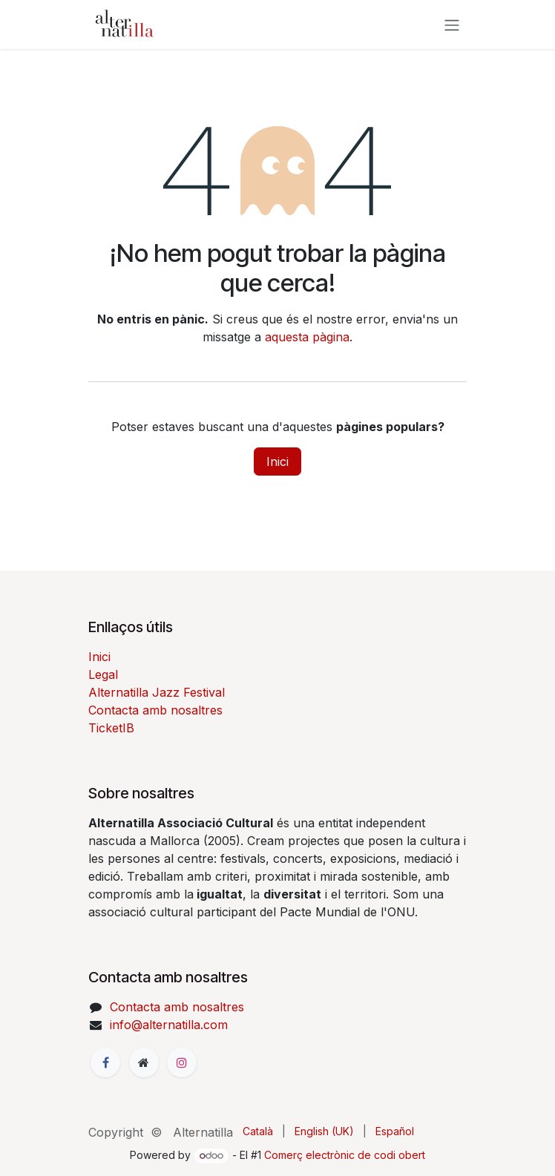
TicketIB (111, 727)
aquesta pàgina (307, 336)
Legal (103, 674)
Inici (277, 461)
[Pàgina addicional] (144, 1062)
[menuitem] (258, 1131)
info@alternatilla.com (169, 1024)
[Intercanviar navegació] (452, 24)
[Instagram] (182, 1062)
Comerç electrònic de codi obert (344, 1155)
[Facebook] (105, 1062)
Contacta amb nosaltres (155, 710)
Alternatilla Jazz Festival (156, 692)
